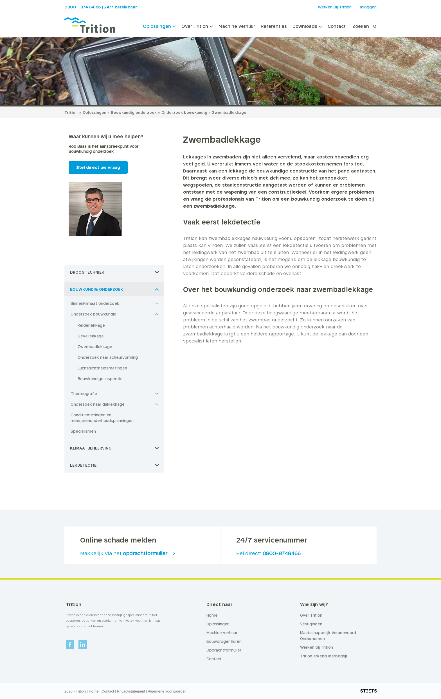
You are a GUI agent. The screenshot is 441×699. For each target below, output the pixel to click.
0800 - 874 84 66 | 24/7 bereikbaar (100, 6)
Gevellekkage (91, 335)
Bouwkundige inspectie (100, 378)
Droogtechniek (87, 272)
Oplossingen (159, 26)
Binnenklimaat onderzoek (95, 303)
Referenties (274, 26)
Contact (337, 26)
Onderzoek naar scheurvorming (108, 357)
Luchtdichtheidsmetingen (102, 368)
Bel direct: (268, 553)
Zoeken (360, 26)
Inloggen (368, 6)
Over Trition (197, 26)
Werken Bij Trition (335, 6)
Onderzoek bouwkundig (184, 112)
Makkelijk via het (123, 553)
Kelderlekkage (91, 325)
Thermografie (84, 393)
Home (93, 691)
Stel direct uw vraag (98, 167)
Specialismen (83, 431)
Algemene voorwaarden (167, 691)
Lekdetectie (83, 465)
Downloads (307, 26)
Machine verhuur (237, 26)
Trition (71, 112)
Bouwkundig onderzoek (134, 112)
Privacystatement (131, 691)
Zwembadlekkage (229, 112)
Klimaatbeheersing (91, 448)
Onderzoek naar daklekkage (98, 404)
